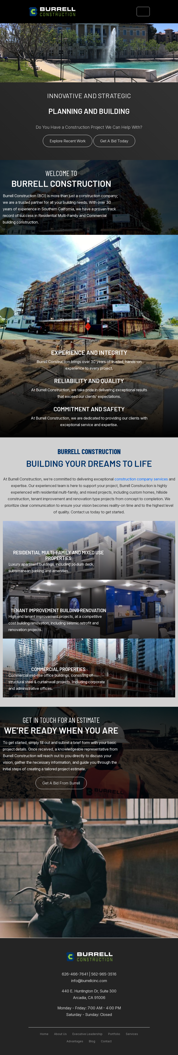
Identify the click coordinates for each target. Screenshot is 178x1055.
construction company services (141, 479)
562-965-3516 (103, 974)
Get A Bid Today (114, 141)
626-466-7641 (75, 974)
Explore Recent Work (68, 141)
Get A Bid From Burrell (61, 783)
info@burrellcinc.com (89, 980)
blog (92, 1041)
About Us (60, 1034)
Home (44, 1034)
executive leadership (87, 1034)
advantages (75, 1041)
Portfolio (114, 1034)
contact (106, 1041)
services (132, 1034)
